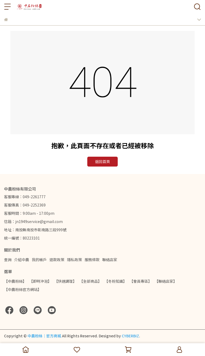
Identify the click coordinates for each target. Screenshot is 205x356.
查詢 (7, 259)
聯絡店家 (109, 259)
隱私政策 (74, 259)
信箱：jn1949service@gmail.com (33, 221)
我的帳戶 (39, 259)
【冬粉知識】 (115, 281)
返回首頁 (102, 161)
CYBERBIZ (130, 335)
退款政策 (56, 259)
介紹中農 (21, 259)
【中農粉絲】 (15, 281)
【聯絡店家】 (166, 281)
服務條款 (92, 259)
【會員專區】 (140, 281)
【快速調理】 (65, 281)
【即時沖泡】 (40, 281)
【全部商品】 (90, 281)
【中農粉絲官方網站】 (22, 289)
